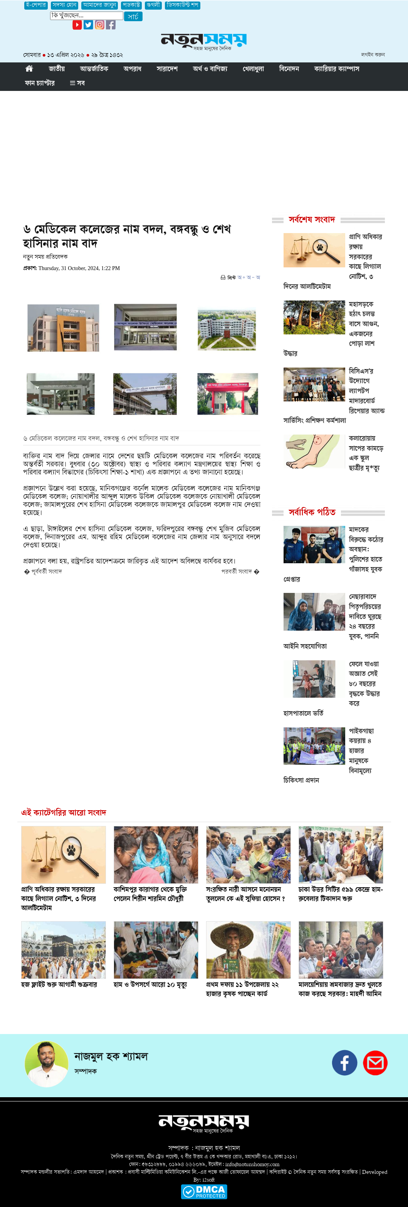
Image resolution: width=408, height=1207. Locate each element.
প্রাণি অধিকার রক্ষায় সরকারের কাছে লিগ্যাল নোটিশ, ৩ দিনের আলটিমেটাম (58, 899)
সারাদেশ (167, 70)
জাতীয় (57, 70)
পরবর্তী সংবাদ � (241, 572)
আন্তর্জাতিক (94, 70)
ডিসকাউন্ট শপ (182, 5)
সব (77, 84)
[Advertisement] (204, 149)
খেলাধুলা (253, 70)
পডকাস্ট (131, 5)
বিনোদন (289, 70)
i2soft (209, 1180)
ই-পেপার (36, 5)
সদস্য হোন (64, 5)
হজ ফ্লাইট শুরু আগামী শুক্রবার (59, 985)
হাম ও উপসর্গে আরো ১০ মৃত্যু (150, 985)
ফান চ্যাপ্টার (40, 84)
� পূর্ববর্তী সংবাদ (43, 572)
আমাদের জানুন (99, 5)
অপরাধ (132, 70)
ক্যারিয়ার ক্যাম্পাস (336, 70)
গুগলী (153, 5)
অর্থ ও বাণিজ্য (210, 70)
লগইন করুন (373, 55)
